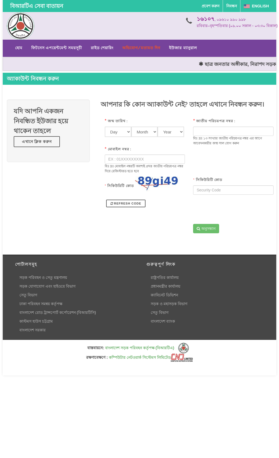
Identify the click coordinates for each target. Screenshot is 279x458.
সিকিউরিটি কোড (119, 186)
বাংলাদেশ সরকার (32, 330)
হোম (18, 48)
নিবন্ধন (231, 6)
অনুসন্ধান (206, 228)
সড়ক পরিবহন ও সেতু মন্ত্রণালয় (43, 277)
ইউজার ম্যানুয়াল (183, 48)
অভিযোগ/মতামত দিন (141, 48)
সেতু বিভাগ (28, 295)
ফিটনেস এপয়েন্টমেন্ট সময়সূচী (56, 48)
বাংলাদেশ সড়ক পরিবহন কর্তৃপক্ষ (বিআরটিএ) (147, 348)
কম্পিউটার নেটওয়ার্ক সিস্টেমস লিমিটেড (151, 357)
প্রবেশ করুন (210, 6)
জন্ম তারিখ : (118, 121)
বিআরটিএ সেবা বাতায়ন (36, 6)
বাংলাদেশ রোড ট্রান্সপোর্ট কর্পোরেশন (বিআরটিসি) (57, 312)
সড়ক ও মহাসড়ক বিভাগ (169, 304)
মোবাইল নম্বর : (119, 149)
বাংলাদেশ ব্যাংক (163, 321)
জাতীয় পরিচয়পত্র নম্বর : (216, 121)
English (256, 6)
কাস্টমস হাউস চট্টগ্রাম (36, 321)
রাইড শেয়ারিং (102, 48)
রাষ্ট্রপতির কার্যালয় (165, 277)
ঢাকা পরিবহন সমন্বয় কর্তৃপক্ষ (40, 304)
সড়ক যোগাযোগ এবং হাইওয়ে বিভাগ (47, 286)
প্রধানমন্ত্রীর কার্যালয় (165, 286)
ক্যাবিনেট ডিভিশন (164, 295)
